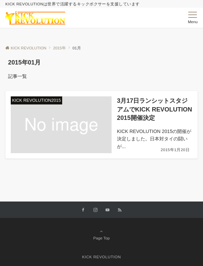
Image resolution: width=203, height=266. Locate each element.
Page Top (101, 234)
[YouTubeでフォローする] (108, 210)
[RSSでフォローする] (120, 210)
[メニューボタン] (193, 18)
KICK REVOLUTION (101, 257)
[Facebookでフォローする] (83, 210)
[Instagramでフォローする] (95, 210)
